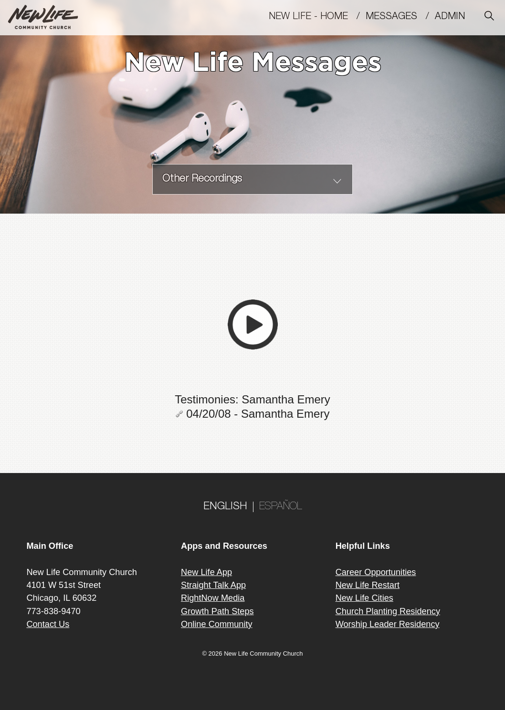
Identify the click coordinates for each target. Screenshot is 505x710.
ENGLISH (225, 507)
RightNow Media (212, 598)
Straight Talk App (213, 585)
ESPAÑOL (280, 507)
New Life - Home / (317, 17)
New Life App (206, 572)
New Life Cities (364, 598)
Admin (454, 17)
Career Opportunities (376, 572)
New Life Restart (368, 585)
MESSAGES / (400, 17)
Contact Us (47, 624)
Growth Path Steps (217, 611)
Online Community (216, 624)
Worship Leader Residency (388, 624)
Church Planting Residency (388, 611)
